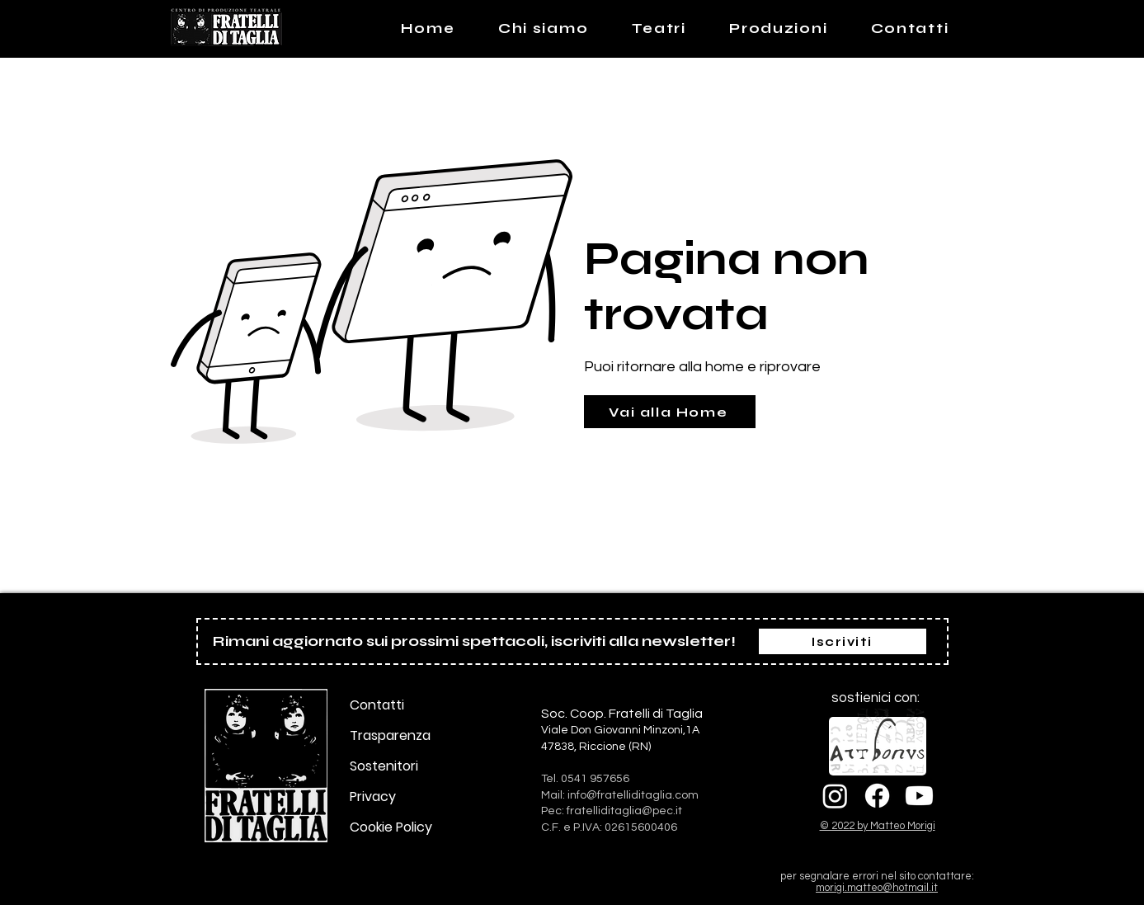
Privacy (373, 796)
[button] (658, 28)
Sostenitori (384, 766)
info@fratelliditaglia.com (633, 795)
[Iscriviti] (842, 641)
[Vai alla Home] (670, 411)
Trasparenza (390, 735)
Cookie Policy (391, 827)
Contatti (377, 704)
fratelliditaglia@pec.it (624, 811)
